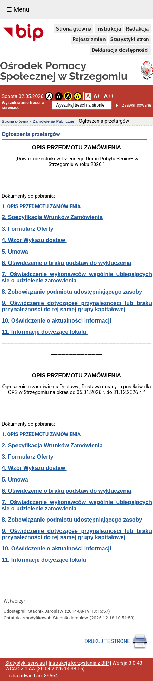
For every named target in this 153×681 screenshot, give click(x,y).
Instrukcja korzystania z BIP (79, 663)
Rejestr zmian (89, 39)
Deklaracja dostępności (120, 50)
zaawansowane (136, 105)
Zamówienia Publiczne (53, 121)
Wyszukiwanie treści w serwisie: (23, 105)
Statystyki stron (129, 39)
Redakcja (137, 29)
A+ (97, 96)
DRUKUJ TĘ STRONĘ (116, 641)
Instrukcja (108, 29)
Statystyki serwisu (25, 663)
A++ (109, 96)
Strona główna (73, 29)
